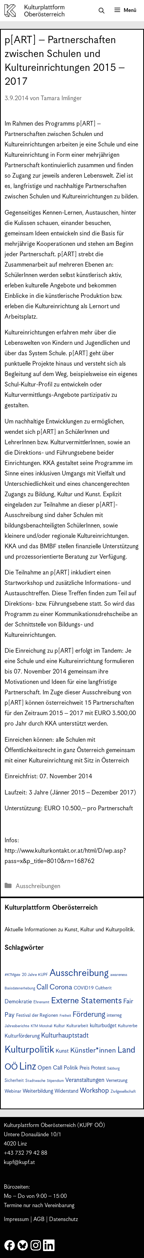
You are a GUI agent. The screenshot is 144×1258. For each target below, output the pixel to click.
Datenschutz (63, 1219)
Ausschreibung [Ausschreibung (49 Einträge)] (79, 973)
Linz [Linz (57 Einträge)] (27, 1066)
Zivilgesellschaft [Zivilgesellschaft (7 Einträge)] (123, 1091)
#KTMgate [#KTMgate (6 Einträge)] (12, 975)
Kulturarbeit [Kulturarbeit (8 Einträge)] (77, 1025)
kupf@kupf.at (19, 1162)
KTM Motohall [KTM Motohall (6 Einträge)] (41, 1026)
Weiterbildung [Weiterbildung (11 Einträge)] (38, 1091)
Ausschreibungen (38, 886)
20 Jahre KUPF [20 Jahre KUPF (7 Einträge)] (35, 974)
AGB (39, 1219)
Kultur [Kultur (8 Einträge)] (59, 1025)
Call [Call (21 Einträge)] (42, 987)
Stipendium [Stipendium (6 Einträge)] (55, 1081)
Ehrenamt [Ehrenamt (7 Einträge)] (41, 1002)
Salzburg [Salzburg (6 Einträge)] (113, 1069)
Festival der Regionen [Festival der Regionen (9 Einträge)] (37, 1015)
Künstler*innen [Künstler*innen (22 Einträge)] (93, 1050)
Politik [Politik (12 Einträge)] (71, 1068)
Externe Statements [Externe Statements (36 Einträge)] (86, 1001)
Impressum (16, 1219)
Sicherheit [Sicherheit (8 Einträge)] (14, 1080)
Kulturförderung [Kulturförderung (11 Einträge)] (22, 1036)
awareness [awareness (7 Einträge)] (118, 974)
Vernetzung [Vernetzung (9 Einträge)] (116, 1080)
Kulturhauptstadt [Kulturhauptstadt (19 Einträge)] (65, 1036)
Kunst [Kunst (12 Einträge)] (62, 1051)
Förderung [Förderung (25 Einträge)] (89, 1014)
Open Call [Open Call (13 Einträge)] (50, 1068)
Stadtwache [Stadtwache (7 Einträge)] (35, 1080)
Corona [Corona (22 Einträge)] (61, 987)
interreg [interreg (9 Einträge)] (114, 1015)
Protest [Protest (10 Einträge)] (98, 1068)
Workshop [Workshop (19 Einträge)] (94, 1091)
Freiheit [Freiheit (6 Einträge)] (65, 1016)
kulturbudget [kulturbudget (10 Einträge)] (103, 1026)
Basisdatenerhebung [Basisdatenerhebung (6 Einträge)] (20, 988)
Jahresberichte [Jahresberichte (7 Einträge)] (17, 1026)
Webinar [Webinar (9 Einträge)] (13, 1091)
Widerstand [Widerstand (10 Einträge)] (66, 1091)
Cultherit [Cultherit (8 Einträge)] (103, 988)
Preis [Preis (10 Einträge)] (84, 1068)
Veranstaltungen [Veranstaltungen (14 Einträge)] (84, 1080)
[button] (101, 10)
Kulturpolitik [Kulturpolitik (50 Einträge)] (29, 1050)
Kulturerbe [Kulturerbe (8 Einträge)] (127, 1025)
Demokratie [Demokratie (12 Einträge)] (18, 1002)
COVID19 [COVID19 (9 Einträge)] (84, 988)
